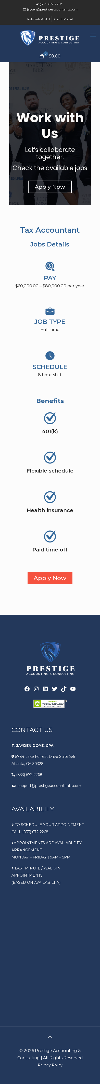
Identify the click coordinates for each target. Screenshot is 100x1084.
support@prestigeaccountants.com (49, 785)
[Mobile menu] (93, 35)
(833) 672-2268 (51, 4)
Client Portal (63, 19)
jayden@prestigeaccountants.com (52, 9)
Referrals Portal (38, 19)
